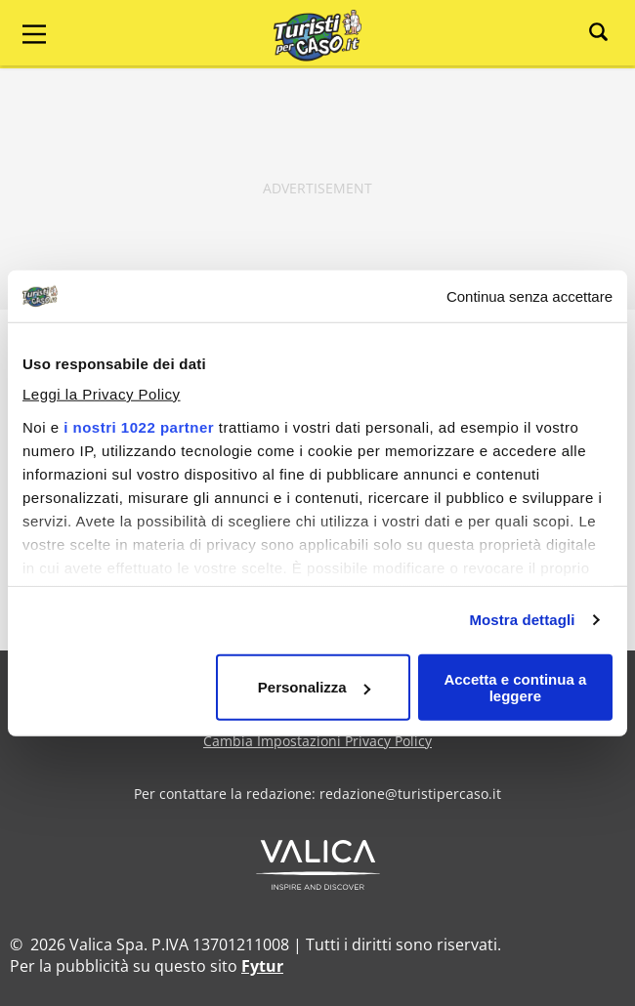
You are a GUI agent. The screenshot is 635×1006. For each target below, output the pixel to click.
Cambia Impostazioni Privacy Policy (317, 741)
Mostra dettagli (521, 619)
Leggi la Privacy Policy (101, 394)
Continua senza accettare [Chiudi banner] (529, 296)
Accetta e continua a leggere (515, 686)
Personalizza (314, 687)
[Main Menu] (34, 34)
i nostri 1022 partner (139, 427)
